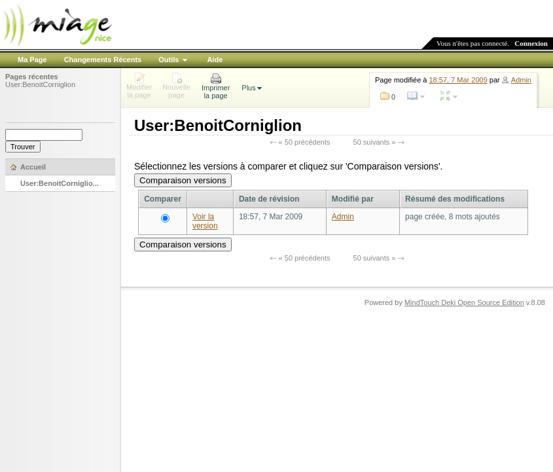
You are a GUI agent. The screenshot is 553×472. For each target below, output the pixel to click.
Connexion (531, 43)
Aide (215, 60)
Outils (168, 60)
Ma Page (32, 60)
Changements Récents (103, 60)
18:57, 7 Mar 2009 (458, 80)
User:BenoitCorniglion (40, 84)
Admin (521, 80)
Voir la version (205, 221)
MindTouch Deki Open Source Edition (464, 302)
